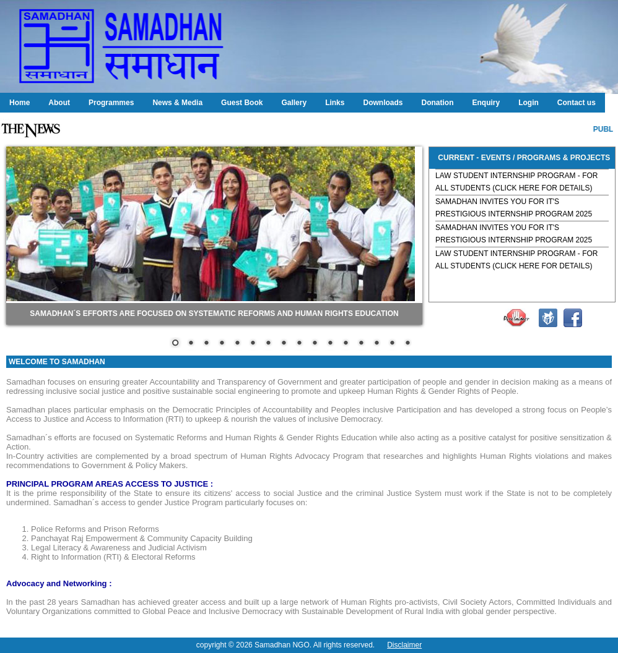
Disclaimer (404, 645)
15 (392, 344)
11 (330, 344)
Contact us (576, 102)
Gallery (294, 102)
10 (314, 344)
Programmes (111, 102)
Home (19, 102)
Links (334, 102)
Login (528, 102)
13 (361, 344)
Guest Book (242, 102)
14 (376, 344)
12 (345, 344)
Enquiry (486, 102)
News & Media (177, 102)
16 (407, 344)
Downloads (383, 102)
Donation (437, 102)
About (59, 102)
